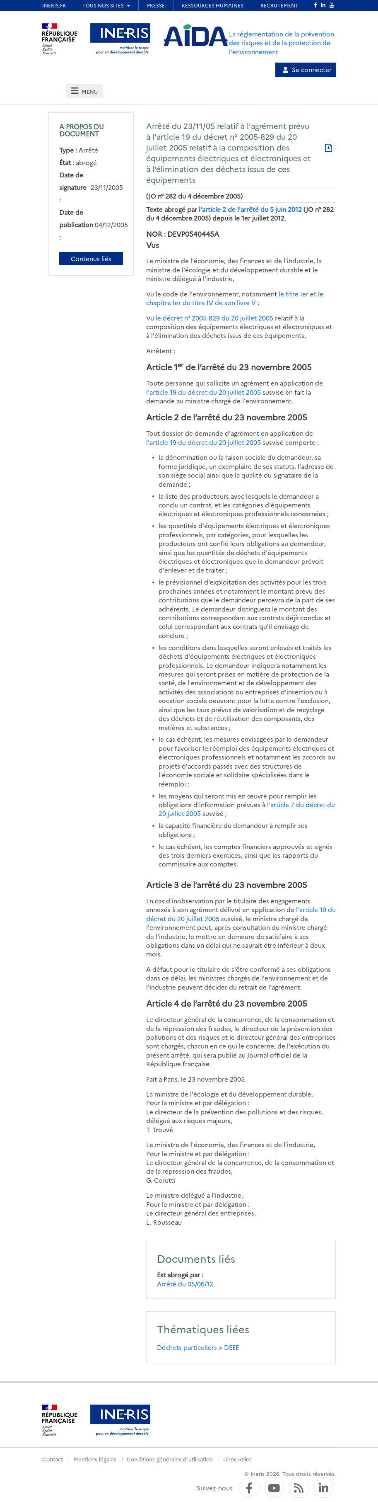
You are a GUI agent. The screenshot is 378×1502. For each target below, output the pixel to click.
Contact (52, 1459)
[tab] (84, 91)
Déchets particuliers (187, 1347)
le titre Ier (293, 293)
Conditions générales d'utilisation (170, 1459)
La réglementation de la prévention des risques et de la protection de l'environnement (281, 42)
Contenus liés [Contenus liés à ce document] (91, 258)
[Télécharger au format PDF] (328, 148)
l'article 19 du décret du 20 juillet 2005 (203, 392)
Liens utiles (237, 1459)
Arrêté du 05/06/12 (185, 1283)
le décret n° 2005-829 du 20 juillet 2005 (214, 317)
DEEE (231, 1347)
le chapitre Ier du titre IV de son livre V (234, 298)
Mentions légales (94, 1459)
